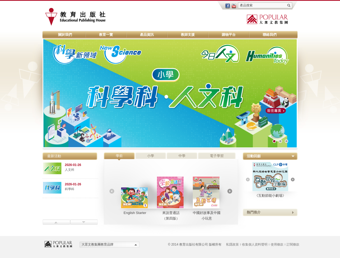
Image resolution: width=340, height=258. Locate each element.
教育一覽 (106, 35)
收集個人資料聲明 (254, 244)
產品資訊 (147, 35)
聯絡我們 (270, 35)
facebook (227, 6)
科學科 (69, 189)
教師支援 (188, 35)
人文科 (69, 170)
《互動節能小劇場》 (270, 180)
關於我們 (65, 35)
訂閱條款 (293, 244)
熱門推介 (254, 212)
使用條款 (277, 244)
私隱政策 (232, 244)
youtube (234, 6)
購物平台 (229, 35)
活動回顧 (254, 156)
